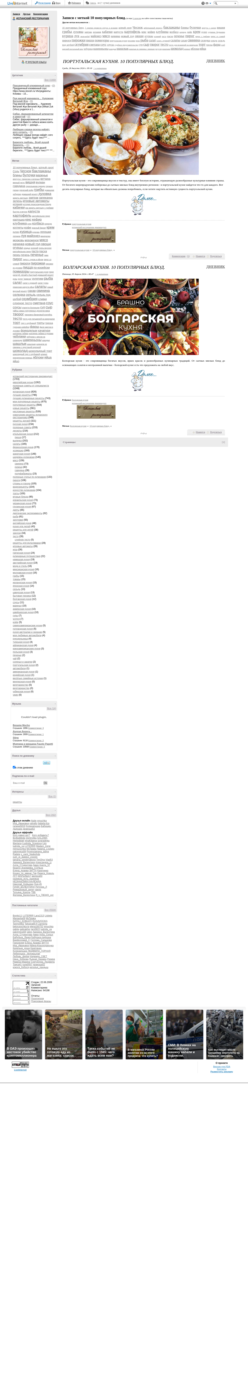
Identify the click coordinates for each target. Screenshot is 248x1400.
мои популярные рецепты (26, 401)
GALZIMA (42, 838)
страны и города (21, 483)
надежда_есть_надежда (26, 878)
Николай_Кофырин (23, 884)
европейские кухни (23, 382)
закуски (17, 533)
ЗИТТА (33, 870)
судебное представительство (126, 45)
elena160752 (36, 926)
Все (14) (51, 708)
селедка (19, 295)
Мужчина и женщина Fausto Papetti (33, 744)
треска (49, 323)
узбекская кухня (21, 691)
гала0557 (27, 964)
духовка (44, 194)
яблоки (38, 357)
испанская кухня (21, 391)
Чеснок (25, 171)
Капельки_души (21, 948)
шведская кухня (21, 592)
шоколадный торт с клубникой (26, 354)
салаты (40, 287)
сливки (42, 299)
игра (15, 549)
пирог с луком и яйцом (33, 259)
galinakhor (25, 929)
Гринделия (18, 942)
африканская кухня (23, 645)
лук (23, 236)
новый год (32, 244)
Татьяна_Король (21, 892)
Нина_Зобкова (20, 959)
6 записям (137, 18)
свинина (43, 291)
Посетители (37, 998)
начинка (18, 244)
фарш (34, 327)
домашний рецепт (30, 194)
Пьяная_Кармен (37, 959)
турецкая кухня (21, 642)
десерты (17, 430)
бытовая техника (22, 595)
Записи (16, 14)
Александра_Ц (43, 862)
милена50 (37, 876)
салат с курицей (30, 283)
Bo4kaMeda (19, 838)
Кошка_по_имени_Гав (25, 873)
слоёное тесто (22, 539)
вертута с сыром (209, 28)
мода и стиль (20, 566)
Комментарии (40, 14)
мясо (44, 240)
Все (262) (51, 815)
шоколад (20, 351)
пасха (43, 251)
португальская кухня (39, 272)
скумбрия (30, 299)
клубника (20, 223)
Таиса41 (17, 964)
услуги (16, 619)
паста (35, 251)
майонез (33, 236)
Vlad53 (49, 859)
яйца (48, 357)
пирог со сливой (218, 36)
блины (17, 175)
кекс (28, 219)
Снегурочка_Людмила (43, 962)
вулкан (40, 182)
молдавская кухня (22, 572)
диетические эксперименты (27, 513)
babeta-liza (43, 823)
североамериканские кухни (27, 625)
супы (15, 615)
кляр (29, 224)
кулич (16, 232)
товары (17, 579)
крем (50, 227)
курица (26, 232)
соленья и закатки (22, 661)
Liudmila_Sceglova (32, 843)
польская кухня (21, 652)
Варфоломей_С (21, 940)
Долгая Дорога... (22, 731)
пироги (25, 263)
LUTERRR (30, 846)
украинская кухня (22, 503)
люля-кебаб (85, 36)
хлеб (223, 45)
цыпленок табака (20, 333)
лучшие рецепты (22, 395)
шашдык (46, 340)
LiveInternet (18, 4)
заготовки (18, 520)
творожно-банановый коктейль (38, 315)
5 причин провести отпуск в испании (101, 28)
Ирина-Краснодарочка (42, 945)
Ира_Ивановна (21, 823)
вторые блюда (20, 496)
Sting (16, 737)
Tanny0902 (18, 923)
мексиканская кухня (23, 569)
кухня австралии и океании (27, 632)
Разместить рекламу (221, 1071)
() (188, 256)
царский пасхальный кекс (72, 49)
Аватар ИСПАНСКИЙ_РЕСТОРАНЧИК (33, 41)
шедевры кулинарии (24, 457)
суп (42, 307)
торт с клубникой (28, 323)
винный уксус (19, 183)
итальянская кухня (23, 434)
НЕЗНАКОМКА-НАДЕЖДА (27, 881)
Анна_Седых (46, 934)
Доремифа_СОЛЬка (32, 868)
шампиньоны (32, 340)
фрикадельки (29, 330)
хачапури (44, 330)
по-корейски (42, 267)
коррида (48, 224)
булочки (28, 175)
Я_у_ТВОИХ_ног (45, 895)
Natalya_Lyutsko (45, 848)
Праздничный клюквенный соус (31, 85)
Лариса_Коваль (45, 873)
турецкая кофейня (21, 327)
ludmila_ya (18, 846)
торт (16, 323)
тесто (17, 318)
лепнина (16, 236)
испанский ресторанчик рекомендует (33, 376)
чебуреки (19, 336)
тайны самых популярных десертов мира (31, 311)
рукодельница (20, 638)
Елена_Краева (21, 870)
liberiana (17, 843)
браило (17, 868)
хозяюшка (18, 450)
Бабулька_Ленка (22, 937)
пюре (51, 272)
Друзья (26, 14)
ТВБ (33, 892)
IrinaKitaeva (31, 840)
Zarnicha (42, 923)
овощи (46, 244)
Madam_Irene (43, 846)
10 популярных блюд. (25, 167)
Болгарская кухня (78, 426)
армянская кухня (22, 609)
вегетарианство (21, 688)
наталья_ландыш (38, 967)
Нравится (200, 256)
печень (25, 255)
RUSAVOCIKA (39, 921)
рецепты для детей (23, 529)
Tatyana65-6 (31, 923)
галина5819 (19, 826)
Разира (51, 959)
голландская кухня (23, 628)
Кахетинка (42, 870)
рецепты (17, 802)
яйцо (16, 361)
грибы (39, 190)
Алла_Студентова (22, 865)
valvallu (33, 823)
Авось (93, 3)
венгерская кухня (22, 681)
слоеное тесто (22, 303)
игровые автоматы (36, 201)
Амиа (36, 865)
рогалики (131, 41)
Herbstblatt (18, 840)
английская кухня (22, 523)
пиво (46, 255)
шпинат (43, 354)
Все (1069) (50, 80)
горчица (49, 186)
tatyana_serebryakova (24, 859)
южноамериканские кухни (26, 648)
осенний (34, 248)
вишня (30, 182)
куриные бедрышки (216, 32)
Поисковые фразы (41, 1001)
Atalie (34, 820)
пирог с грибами (202, 36)
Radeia (16, 854)
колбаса (38, 223)
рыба (48, 278)
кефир (37, 219)
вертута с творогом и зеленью (26, 179)
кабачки (19, 207)
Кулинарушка (33, 826)
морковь (18, 240)
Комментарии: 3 (36, 728)
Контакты (221, 1069)
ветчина (45, 178)
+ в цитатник (100, 68)
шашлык (19, 344)
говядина (19, 186)
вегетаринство (20, 685)
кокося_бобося (21, 967)
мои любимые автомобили (27, 635)
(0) (53, 85)
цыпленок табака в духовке (41, 333)
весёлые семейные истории (28, 678)
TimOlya (40, 859)
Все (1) (52, 796)
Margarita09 (19, 918)
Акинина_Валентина (24, 862)
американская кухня (23, 671)
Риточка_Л (41, 887)
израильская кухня (23, 500)
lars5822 (35, 929)
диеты (16, 510)
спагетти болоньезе (31, 308)
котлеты (18, 227)
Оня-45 (38, 884)
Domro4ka (31, 838)
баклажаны (41, 171)
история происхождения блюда (37, 204)
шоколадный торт (40, 350)
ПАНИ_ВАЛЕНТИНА (24, 887)
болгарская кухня (22, 599)
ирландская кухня (22, 582)
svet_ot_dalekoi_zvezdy (25, 857)
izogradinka (43, 840)
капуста (34, 211)
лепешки (45, 231)
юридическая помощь (22, 358)
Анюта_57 (44, 865)
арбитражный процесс (153, 28)
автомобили (19, 668)
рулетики (37, 278)
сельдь (31, 294)
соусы (17, 307)
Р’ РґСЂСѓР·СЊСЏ (36, 62)
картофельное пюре (41, 216)
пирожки (38, 263)
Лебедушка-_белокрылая (26, 953)
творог (18, 314)
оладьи (26, 248)
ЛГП (15, 876)
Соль (16, 171)
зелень (17, 201)
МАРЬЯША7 (24, 876)
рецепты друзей (21, 420)
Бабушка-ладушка (41, 937)
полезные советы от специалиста (31, 385)
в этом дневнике (24, 767)
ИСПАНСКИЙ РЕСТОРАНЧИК (14, 18)
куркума (36, 232)
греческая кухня (21, 553)
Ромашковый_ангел (23, 889)
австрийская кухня (23, 562)
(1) (27, 145)
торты (41, 323)
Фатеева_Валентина (24, 895)
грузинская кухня (22, 506)
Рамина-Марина (21, 962)
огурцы (18, 247)
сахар (32, 290)
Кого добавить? (40, 835)
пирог (17, 259)
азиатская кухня (21, 453)
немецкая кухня (21, 559)
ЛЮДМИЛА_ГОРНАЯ (39, 951)
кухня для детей (21, 526)
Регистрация (44, 3)
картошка (19, 219)
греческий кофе (26, 190)
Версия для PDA (221, 1066)
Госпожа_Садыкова (41, 940)
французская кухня (23, 447)
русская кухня (20, 424)
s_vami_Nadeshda (30, 854)
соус (49, 303)
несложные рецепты (24, 411)
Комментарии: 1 (36, 734)
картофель (22, 215)
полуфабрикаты (23, 473)
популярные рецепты (24, 405)
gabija (16, 929)
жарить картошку (20, 198)
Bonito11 (17, 915)
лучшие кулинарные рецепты (29, 398)
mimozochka (19, 848)
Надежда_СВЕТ (38, 956)
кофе (27, 227)
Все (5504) (50, 910)
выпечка (17, 440)
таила (38, 889)
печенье (37, 255)
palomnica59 (19, 851)
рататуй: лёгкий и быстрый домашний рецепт (33, 275)
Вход (58, 3)
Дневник (215, 61)
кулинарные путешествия (26, 556)
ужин (15, 694)
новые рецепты (21, 408)
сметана (39, 303)
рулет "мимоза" (25, 279)
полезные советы (22, 427)
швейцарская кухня (23, 612)
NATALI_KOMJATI (22, 921)
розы (15, 279)
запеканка (46, 197)
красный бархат (39, 228)
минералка (45, 236)
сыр (49, 307)
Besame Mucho (21, 725)
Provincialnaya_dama (38, 851)
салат (17, 283)
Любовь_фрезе (21, 956)
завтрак (33, 197)
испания (17, 204)
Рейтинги (76, 3)
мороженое (32, 240)
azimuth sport (46, 167)
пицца (28, 267)
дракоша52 (29, 828)
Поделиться (216, 256)
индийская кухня (22, 675)
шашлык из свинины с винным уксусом (145, 49)
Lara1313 (39, 915)
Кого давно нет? (21, 835)
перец (16, 255)
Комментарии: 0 (36, 740)
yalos (29, 932)
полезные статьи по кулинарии (29, 477)
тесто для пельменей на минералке (39, 319)
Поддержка (203, 3)
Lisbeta (48, 915)
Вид (208, 3)
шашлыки (31, 344)
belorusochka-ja (21, 926)
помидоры (21, 271)
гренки (16, 190)
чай (15, 658)
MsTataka (31, 848)
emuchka (42, 820)
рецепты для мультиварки (27, 543)
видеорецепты (20, 487)
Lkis (44, 843)
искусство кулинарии (24, 490)
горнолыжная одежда (35, 186)
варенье (42, 175)
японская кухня (21, 586)
